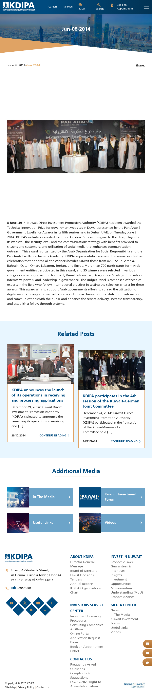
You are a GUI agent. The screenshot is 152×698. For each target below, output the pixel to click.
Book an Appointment (122, 7)
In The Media (31, 497)
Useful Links (30, 523)
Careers (52, 7)
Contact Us (42, 687)
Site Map (10, 687)
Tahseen (68, 7)
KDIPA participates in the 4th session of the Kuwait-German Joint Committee (111, 401)
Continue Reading (54, 435)
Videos (97, 523)
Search (100, 7)
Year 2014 (33, 65)
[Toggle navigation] (146, 7)
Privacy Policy (26, 687)
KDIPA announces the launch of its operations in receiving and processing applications (38, 395)
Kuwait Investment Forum (108, 497)
